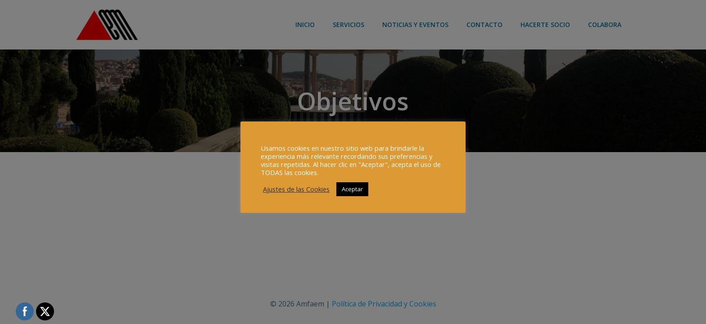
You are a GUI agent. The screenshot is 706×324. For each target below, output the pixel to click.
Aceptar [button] (352, 189)
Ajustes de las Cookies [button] (296, 189)
